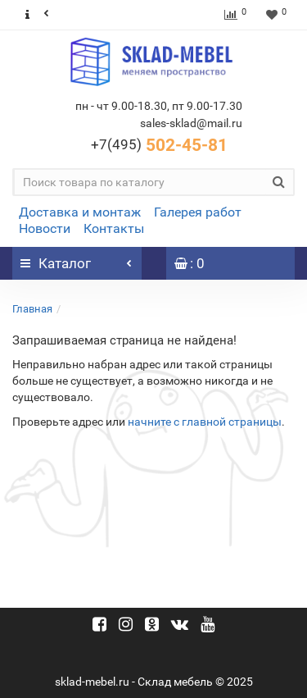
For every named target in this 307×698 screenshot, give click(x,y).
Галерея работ (198, 212)
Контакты (114, 228)
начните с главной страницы (205, 421)
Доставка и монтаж (80, 212)
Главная (32, 309)
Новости (44, 228)
